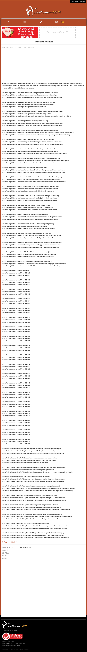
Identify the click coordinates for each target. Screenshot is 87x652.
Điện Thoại (5, 553)
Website (4, 559)
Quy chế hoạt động (8, 641)
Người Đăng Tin (7, 547)
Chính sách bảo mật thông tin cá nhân (13, 643)
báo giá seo (14, 649)
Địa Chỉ (4, 556)
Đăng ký (82, 1)
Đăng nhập (74, 1)
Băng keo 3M (5, 649)
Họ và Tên (5, 550)
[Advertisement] (43, 65)
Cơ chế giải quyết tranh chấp (11, 645)
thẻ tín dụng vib (24, 649)
